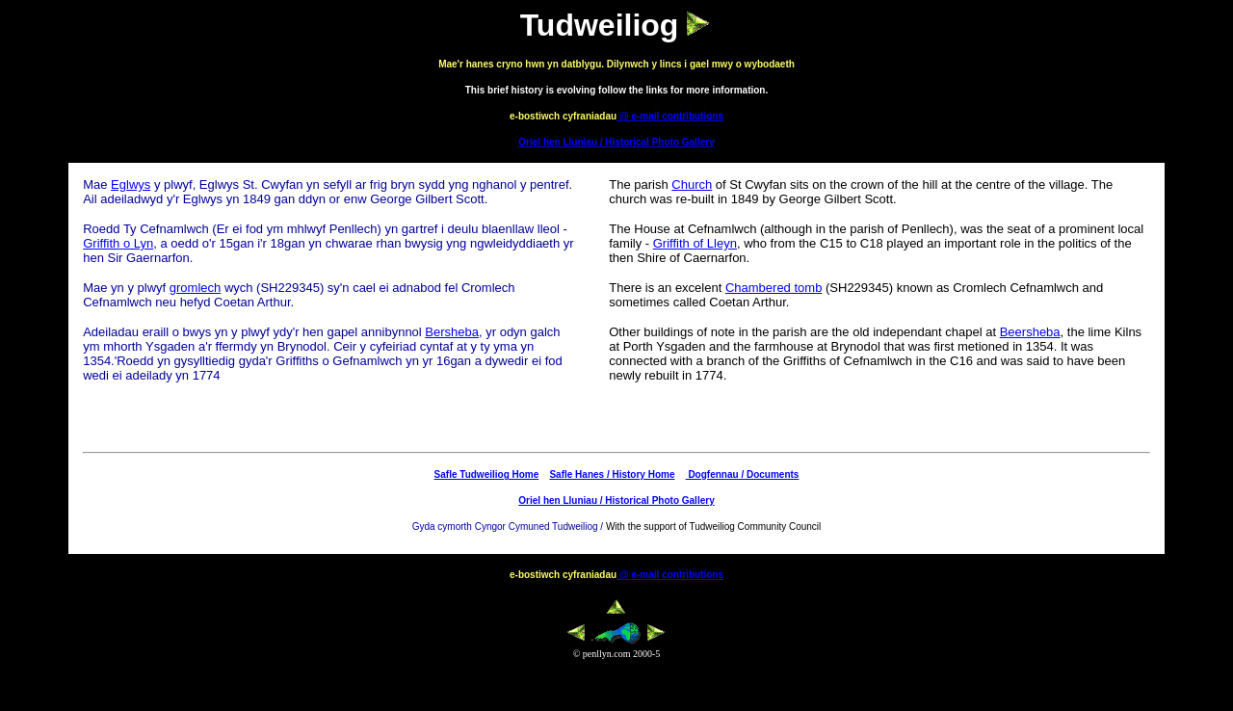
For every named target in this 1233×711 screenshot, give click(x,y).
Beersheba (1030, 332)
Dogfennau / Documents (743, 474)
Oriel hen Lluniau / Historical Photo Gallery (616, 142)
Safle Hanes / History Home (611, 474)
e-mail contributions (677, 116)
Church (691, 184)
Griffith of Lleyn (695, 243)
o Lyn (138, 243)
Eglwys (130, 184)
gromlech (195, 287)
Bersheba (452, 332)
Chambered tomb (773, 287)
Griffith (101, 243)
